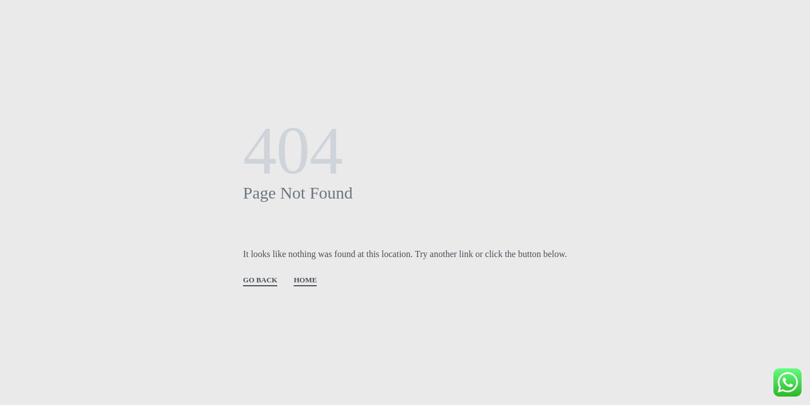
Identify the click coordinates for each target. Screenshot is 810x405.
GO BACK (260, 280)
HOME (305, 280)
